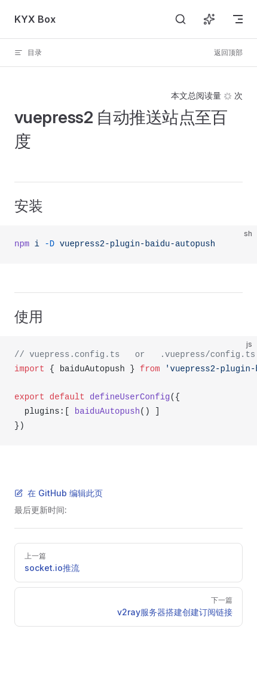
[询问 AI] (209, 19)
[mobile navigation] (238, 19)
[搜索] (180, 19)
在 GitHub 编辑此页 (58, 493)
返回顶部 (228, 52)
